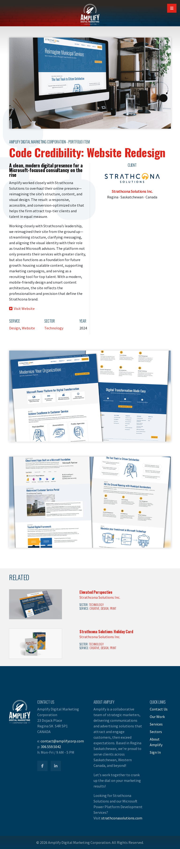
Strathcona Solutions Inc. (132, 191)
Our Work (157, 716)
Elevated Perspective (95, 592)
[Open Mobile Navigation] (171, 8)
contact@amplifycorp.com (62, 741)
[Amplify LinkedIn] (56, 766)
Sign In (155, 752)
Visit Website (22, 308)
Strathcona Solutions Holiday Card (106, 631)
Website (28, 328)
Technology (53, 328)
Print (113, 608)
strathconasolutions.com (121, 818)
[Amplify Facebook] (42, 766)
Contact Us (159, 709)
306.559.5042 (51, 746)
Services (156, 724)
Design (14, 328)
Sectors (156, 731)
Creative (94, 608)
